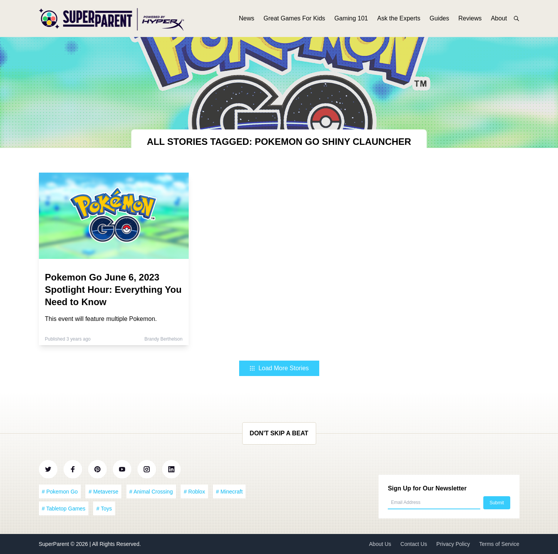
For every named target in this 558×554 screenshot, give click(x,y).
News (246, 18)
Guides (439, 18)
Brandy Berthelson (163, 339)
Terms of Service (499, 544)
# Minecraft (229, 492)
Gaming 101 (351, 18)
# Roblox (194, 492)
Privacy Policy (453, 544)
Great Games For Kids (294, 18)
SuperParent (55, 544)
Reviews (469, 18)
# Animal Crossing (151, 492)
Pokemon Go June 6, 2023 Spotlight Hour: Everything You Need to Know (113, 289)
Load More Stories (279, 368)
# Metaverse (103, 492)
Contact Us (413, 544)
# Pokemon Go (60, 492)
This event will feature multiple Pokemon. (101, 319)
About (499, 18)
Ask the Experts (398, 18)
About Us (380, 544)
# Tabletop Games (63, 508)
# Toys (104, 508)
